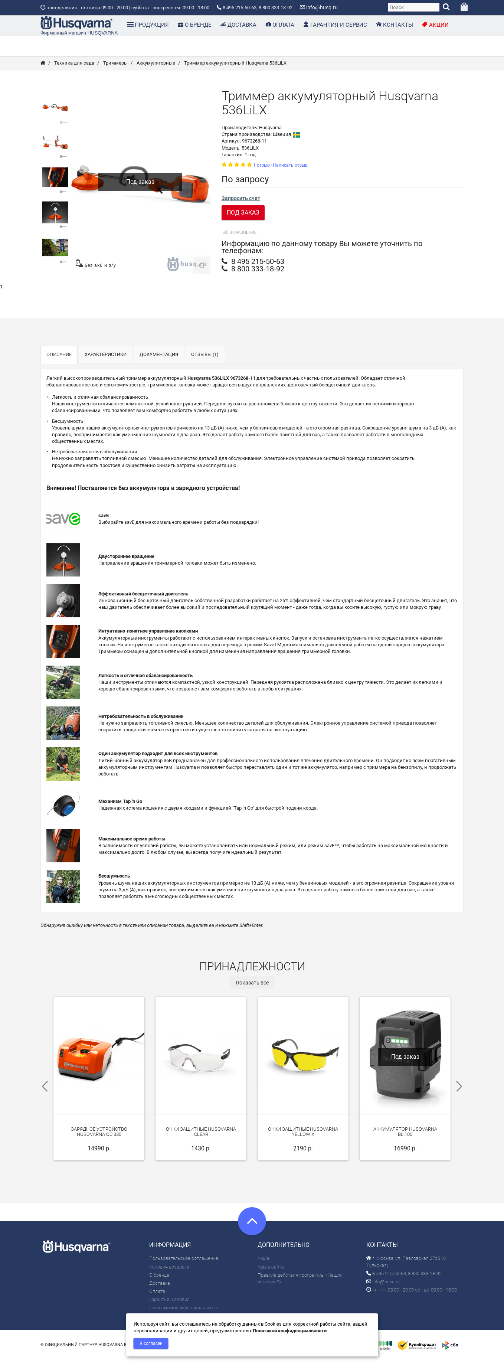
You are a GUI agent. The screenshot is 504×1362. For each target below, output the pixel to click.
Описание (59, 357)
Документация (159, 357)
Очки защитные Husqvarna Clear (201, 1137)
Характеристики (106, 357)
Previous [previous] (42, 1089)
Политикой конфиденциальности (290, 1330)
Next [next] (461, 1089)
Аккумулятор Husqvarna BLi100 (405, 1137)
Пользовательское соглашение (183, 1261)
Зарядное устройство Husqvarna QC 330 (99, 1137)
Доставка (159, 1286)
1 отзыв (261, 168)
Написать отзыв (290, 168)
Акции (264, 1261)
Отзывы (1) (205, 357)
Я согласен (151, 1343)
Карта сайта (271, 1270)
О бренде (159, 1278)
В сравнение (239, 235)
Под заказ (243, 215)
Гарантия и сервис (169, 1303)
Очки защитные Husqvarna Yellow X (303, 1137)
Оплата (157, 1294)
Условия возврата (169, 1270)
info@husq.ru (383, 1284)
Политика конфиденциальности (183, 1311)
